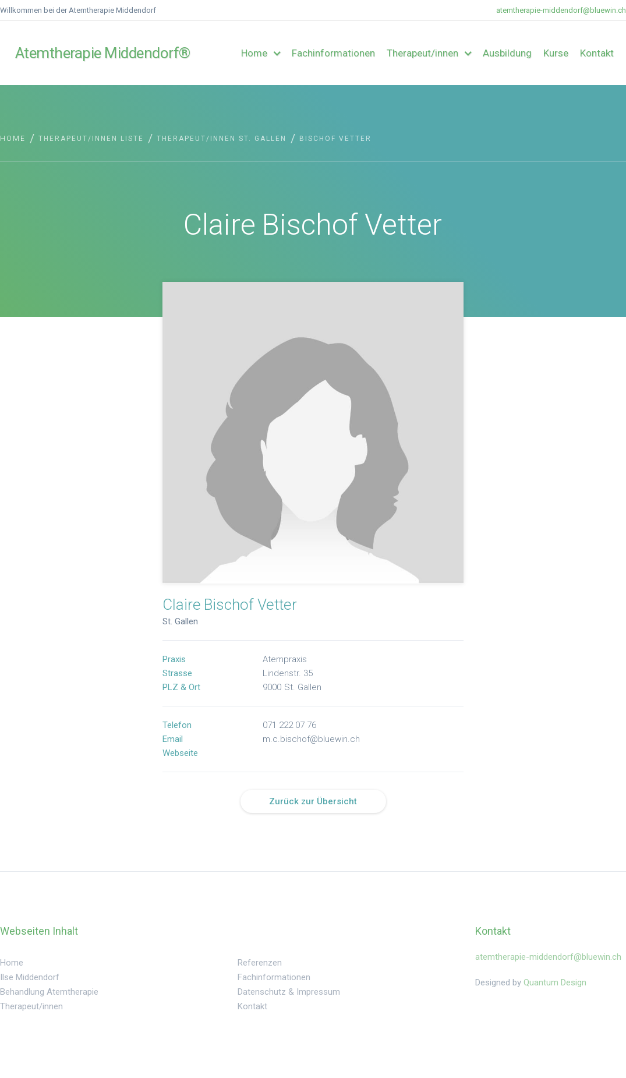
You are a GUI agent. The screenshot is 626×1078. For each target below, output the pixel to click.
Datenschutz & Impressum (289, 992)
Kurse (555, 53)
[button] (260, 53)
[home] (70, 53)
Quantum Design (555, 982)
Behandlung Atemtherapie (49, 992)
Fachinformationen (333, 53)
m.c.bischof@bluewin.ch (311, 740)
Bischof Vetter (335, 139)
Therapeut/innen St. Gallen (222, 139)
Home (13, 139)
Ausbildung (507, 53)
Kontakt (597, 53)
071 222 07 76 (289, 726)
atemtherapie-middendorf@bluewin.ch (561, 10)
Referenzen (260, 962)
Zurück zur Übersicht (313, 801)
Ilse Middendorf (29, 977)
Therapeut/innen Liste (91, 139)
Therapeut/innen (31, 1006)
